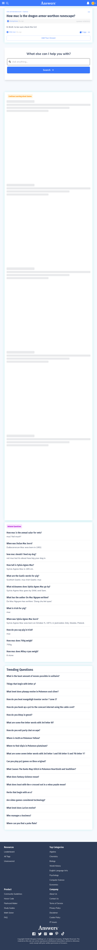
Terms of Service (56, 903)
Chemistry (54, 856)
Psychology (54, 875)
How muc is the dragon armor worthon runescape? (41, 16)
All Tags (7, 856)
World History (55, 866)
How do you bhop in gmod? (19, 714)
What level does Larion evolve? (21, 807)
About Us (53, 894)
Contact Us (54, 899)
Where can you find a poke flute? (22, 823)
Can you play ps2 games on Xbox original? (26, 761)
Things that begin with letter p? (21, 683)
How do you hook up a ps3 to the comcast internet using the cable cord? (41, 707)
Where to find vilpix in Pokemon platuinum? (27, 745)
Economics (54, 885)
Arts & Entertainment (14, 12)
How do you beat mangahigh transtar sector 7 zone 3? (32, 699)
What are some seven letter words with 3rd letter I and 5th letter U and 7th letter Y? (46, 753)
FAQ (6, 917)
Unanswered (9, 861)
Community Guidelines (13, 894)
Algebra (53, 852)
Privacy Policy (55, 908)
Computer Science (57, 880)
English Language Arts (59, 870)
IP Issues (53, 922)
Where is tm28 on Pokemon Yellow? (23, 738)
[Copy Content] (83, 32)
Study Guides (9, 908)
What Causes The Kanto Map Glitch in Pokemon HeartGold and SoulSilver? (41, 769)
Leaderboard (9, 852)
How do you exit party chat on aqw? (23, 730)
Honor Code (9, 899)
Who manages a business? (19, 815)
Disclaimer (54, 913)
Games (25, 12)
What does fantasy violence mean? (23, 776)
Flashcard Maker (10, 903)
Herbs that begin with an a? (19, 792)
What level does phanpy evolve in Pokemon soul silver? (33, 691)
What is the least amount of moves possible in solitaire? (33, 676)
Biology (52, 861)
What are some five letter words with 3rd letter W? (30, 722)
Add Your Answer (48, 38)
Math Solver (9, 913)
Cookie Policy (55, 917)
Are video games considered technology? (26, 800)
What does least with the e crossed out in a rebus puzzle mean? (36, 784)
